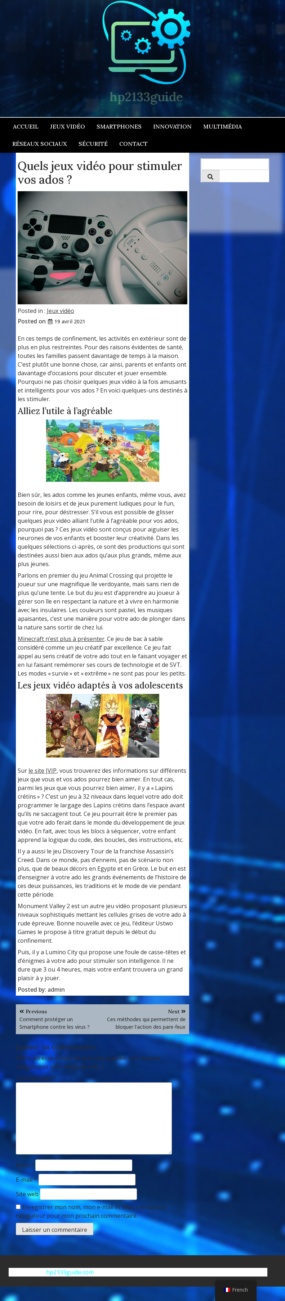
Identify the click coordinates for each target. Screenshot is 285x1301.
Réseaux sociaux (39, 143)
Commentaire (36, 1078)
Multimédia (222, 126)
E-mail (26, 1180)
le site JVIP (42, 771)
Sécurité (93, 143)
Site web (27, 1194)
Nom (25, 1165)
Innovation (172, 126)
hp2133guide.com (70, 1272)
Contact (133, 143)
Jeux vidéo (67, 126)
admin (56, 989)
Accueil (26, 126)
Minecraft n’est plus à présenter (61, 639)
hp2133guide (146, 97)
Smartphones (119, 126)
